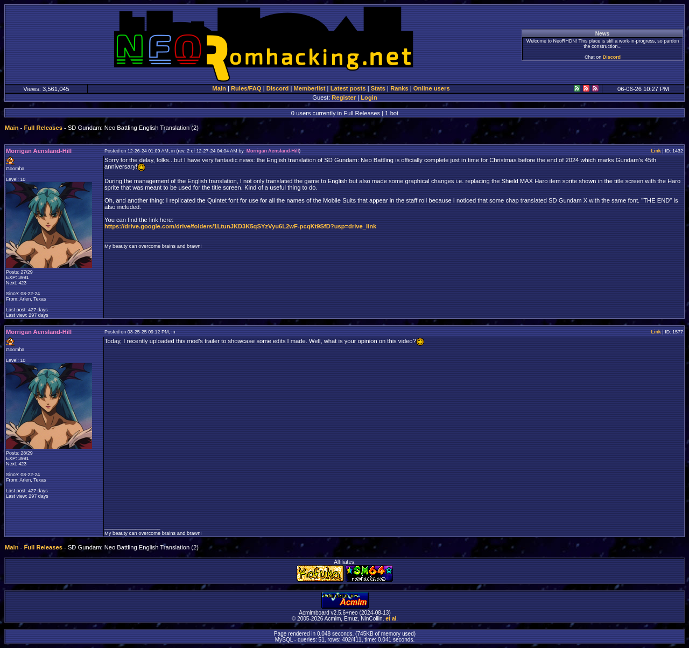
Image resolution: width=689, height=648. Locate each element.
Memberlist (309, 88)
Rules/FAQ (246, 88)
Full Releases (43, 127)
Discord (612, 57)
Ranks (399, 88)
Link (655, 151)
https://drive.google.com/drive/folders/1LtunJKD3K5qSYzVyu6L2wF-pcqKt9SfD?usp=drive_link (240, 226)
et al (390, 619)
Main (219, 88)
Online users (431, 88)
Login (369, 97)
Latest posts (348, 88)
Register (344, 97)
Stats (378, 88)
